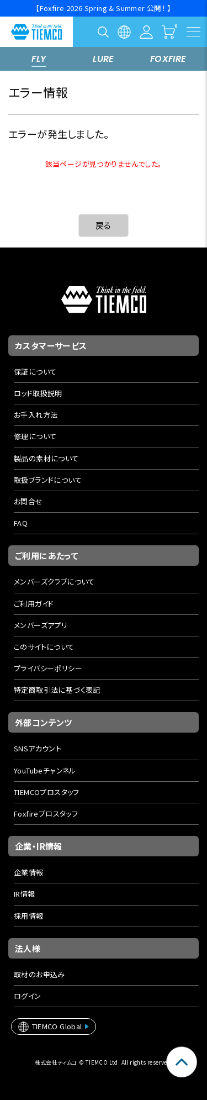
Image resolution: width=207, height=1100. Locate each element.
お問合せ (28, 501)
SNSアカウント (37, 748)
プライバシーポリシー (48, 668)
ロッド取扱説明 (38, 393)
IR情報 (24, 893)
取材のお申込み (39, 974)
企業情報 (29, 872)
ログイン (27, 996)
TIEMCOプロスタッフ (46, 792)
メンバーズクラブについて (54, 581)
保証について (35, 371)
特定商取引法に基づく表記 (57, 690)
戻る (103, 225)
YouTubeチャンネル (45, 770)
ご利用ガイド (34, 603)
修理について (35, 436)
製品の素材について (46, 458)
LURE (103, 58)
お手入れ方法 (35, 414)
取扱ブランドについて (48, 480)
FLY (38, 58)
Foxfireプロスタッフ (46, 813)
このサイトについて (44, 646)
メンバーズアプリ (40, 625)
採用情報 (29, 915)
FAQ (21, 523)
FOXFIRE (168, 58)
